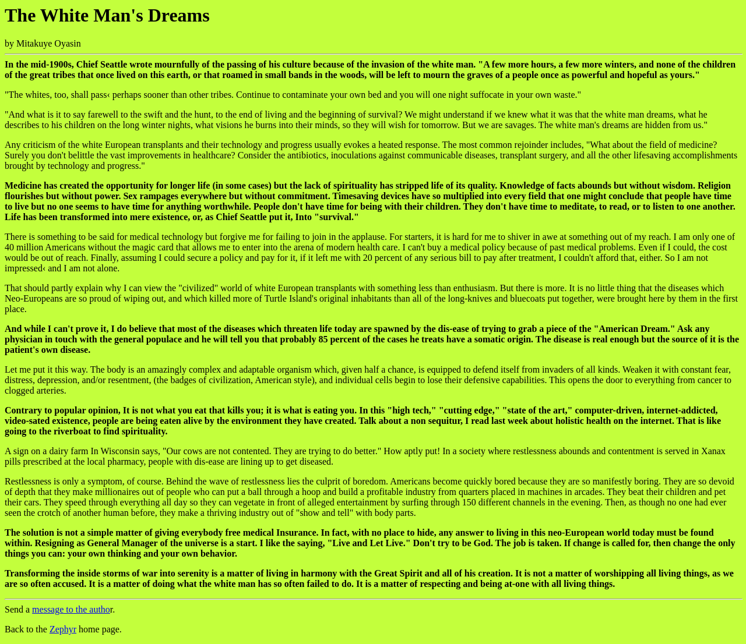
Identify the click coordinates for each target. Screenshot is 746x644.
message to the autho (71, 609)
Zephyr (63, 629)
